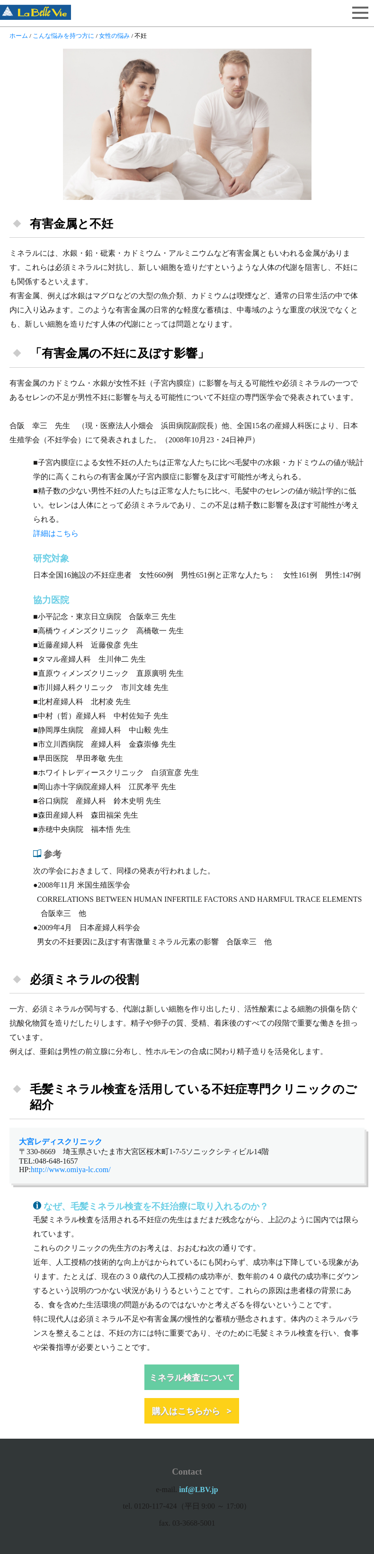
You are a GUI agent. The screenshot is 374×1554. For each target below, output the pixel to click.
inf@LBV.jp (198, 1489)
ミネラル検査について (191, 1377)
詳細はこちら (56, 533)
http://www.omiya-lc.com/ (71, 1170)
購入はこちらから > (192, 1410)
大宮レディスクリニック (60, 1142)
